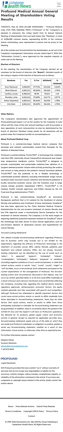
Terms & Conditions (13, 411)
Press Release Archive (25, 406)
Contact (31, 416)
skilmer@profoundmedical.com (14, 346)
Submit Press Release (46, 406)
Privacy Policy (52, 411)
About (10, 406)
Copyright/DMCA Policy (33, 411)
